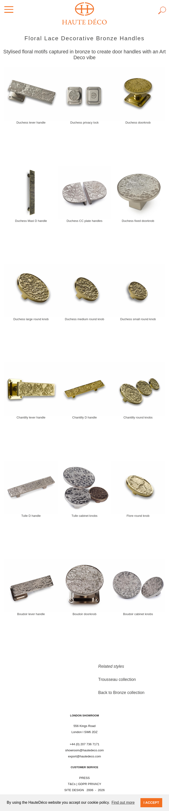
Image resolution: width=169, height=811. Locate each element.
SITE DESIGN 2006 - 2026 (84, 790)
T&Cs (72, 784)
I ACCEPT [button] (151, 802)
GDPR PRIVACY (89, 784)
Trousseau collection (117, 679)
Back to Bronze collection (121, 692)
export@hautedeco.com (84, 756)
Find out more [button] (123, 802)
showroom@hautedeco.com (84, 750)
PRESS (84, 778)
